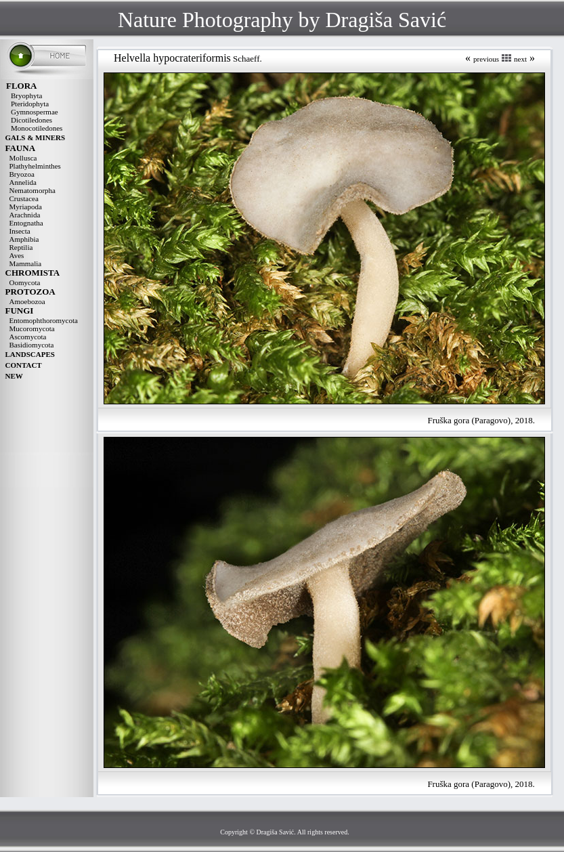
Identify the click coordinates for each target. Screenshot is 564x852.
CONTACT (23, 365)
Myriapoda (25, 207)
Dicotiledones (31, 120)
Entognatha (26, 223)
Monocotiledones (36, 128)
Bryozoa (22, 174)
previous (486, 59)
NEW (14, 376)
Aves (16, 255)
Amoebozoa (27, 301)
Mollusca (23, 158)
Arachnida (25, 215)
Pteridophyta (30, 104)
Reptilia (21, 247)
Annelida (23, 182)
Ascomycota (28, 337)
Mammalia (25, 263)
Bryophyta (26, 95)
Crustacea (24, 198)
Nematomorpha (32, 190)
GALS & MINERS (35, 137)
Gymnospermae (34, 112)
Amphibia (24, 239)
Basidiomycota (31, 345)
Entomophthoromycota (43, 320)
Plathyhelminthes (35, 166)
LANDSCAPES (30, 354)
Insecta (19, 231)
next (520, 59)
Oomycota (25, 282)
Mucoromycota (32, 328)
